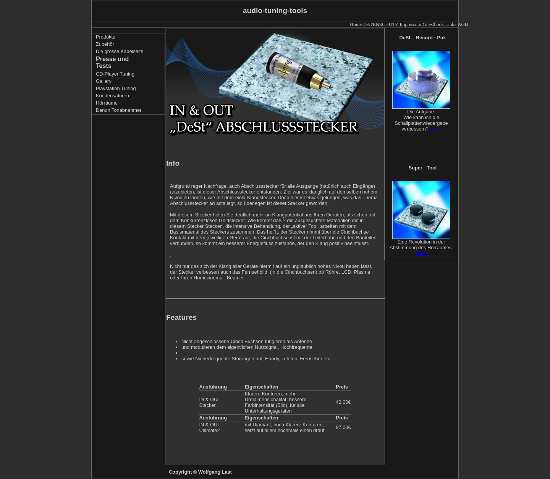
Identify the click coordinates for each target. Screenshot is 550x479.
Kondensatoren (112, 95)
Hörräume (107, 103)
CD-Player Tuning (115, 74)
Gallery (104, 81)
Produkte (105, 37)
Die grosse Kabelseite (119, 51)
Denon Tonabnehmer (118, 110)
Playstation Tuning (116, 88)
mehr (435, 129)
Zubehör (105, 44)
